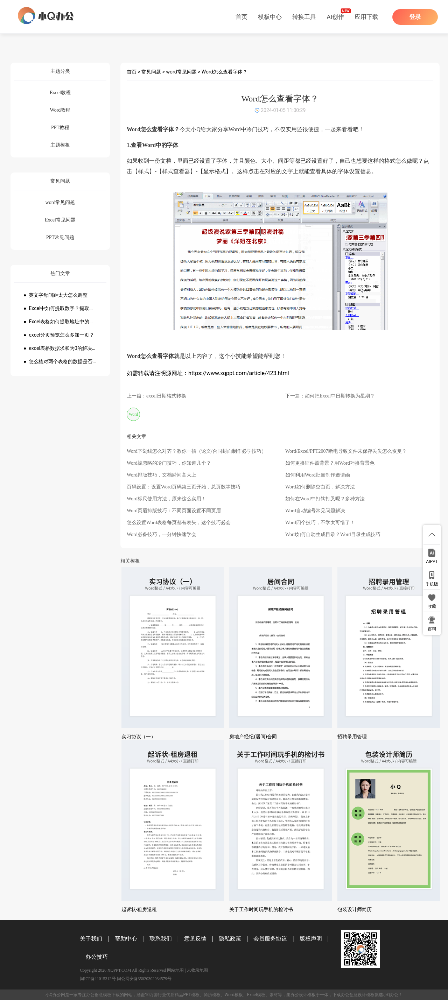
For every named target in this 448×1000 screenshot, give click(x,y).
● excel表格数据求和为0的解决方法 (60, 348)
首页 (241, 16)
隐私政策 (230, 939)
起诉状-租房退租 (139, 909)
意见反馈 (195, 939)
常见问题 (151, 72)
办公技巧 (96, 957)
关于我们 (91, 939)
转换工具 (304, 16)
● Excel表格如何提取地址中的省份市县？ (60, 321)
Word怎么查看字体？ (224, 72)
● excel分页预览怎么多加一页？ (58, 335)
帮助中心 (126, 939)
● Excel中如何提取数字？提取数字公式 (60, 308)
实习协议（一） (138, 736)
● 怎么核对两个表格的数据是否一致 (60, 361)
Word (133, 414)
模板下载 (111, 994)
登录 (415, 17)
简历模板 (212, 994)
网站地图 (175, 970)
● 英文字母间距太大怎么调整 (55, 295)
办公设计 (298, 994)
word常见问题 (181, 72)
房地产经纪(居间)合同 (253, 736)
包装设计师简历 (354, 909)
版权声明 (311, 939)
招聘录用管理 (352, 736)
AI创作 (335, 16)
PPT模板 (191, 994)
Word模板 (234, 994)
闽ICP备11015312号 (97, 978)
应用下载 (366, 16)
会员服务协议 (270, 939)
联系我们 (160, 939)
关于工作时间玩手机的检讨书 (261, 909)
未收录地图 (197, 970)
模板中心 (270, 16)
